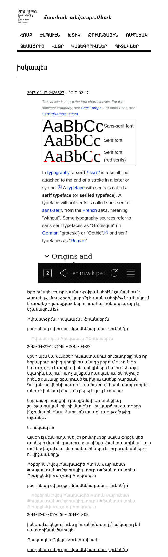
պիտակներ (127, 46)
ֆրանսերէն (100, 338)
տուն (99, 495)
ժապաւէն (50, 35)
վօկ (58, 495)
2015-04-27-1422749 (46, 346)
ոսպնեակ (137, 35)
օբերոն (42, 495)
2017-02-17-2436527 (45, 92)
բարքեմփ (40, 506)
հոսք (26, 35)
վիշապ (63, 506)
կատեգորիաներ (89, 46)
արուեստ (119, 495)
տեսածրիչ (32, 46)
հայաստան (42, 500)
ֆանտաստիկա (120, 500)
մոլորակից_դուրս (79, 500)
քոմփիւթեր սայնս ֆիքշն (108, 437)
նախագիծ (77, 495)
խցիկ (74, 35)
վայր (58, 46)
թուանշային (103, 35)
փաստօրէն (46, 338)
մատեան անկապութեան (77, 16)
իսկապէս (74, 338)
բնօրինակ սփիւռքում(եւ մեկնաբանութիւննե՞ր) (77, 328)
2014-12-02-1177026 (45, 514)
